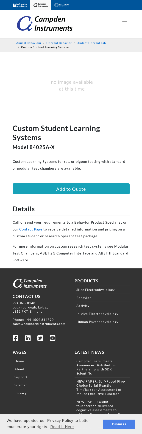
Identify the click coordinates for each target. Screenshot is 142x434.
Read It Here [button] (62, 427)
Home (19, 361)
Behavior (83, 298)
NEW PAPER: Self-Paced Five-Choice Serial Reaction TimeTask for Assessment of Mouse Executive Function (100, 387)
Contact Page (30, 229)
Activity (82, 306)
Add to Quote (71, 189)
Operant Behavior (59, 43)
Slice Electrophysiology (95, 290)
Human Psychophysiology (97, 322)
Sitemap (21, 385)
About (19, 369)
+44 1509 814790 (39, 319)
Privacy (20, 393)
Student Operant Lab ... (93, 43)
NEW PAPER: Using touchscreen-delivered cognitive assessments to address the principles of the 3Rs (99, 410)
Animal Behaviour (29, 43)
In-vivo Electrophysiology (97, 314)
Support (21, 377)
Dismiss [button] (119, 424)
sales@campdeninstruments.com (39, 324)
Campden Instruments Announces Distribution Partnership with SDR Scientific (96, 367)
